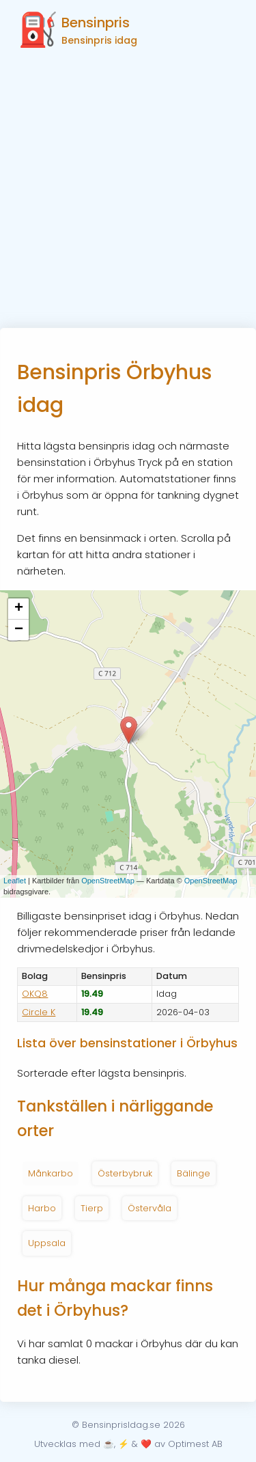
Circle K (38, 1012)
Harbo (42, 1208)
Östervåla (149, 1208)
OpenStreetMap (107, 881)
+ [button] (18, 608)
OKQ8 (35, 993)
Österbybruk (125, 1173)
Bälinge (193, 1173)
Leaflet (14, 881)
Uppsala (47, 1243)
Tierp (92, 1208)
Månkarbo (50, 1173)
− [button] (18, 630)
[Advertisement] (128, 193)
